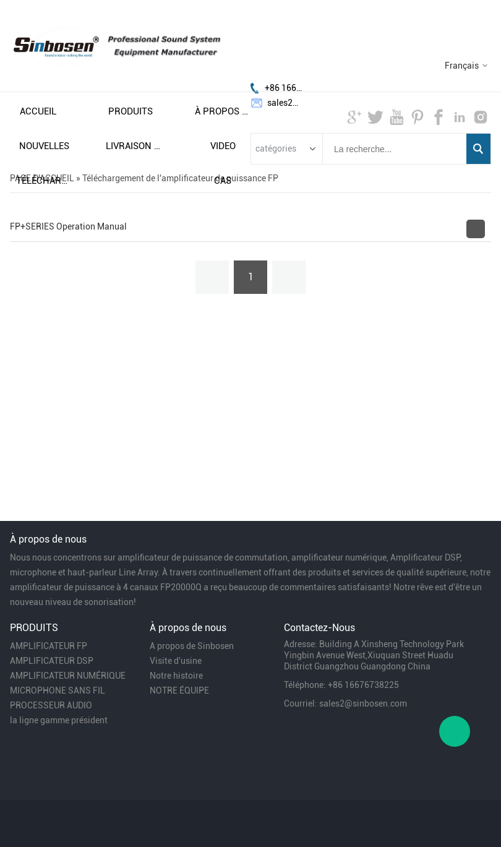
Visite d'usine (176, 661)
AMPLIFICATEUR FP (48, 646)
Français (462, 66)
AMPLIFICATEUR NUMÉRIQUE (68, 676)
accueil (38, 111)
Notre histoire (176, 676)
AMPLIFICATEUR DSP (51, 661)
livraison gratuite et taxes (133, 146)
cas (222, 180)
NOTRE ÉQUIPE (179, 690)
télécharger (44, 180)
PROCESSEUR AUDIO (51, 705)
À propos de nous (222, 111)
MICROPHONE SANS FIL (57, 690)
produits (130, 111)
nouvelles (44, 146)
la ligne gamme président (59, 720)
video (223, 146)
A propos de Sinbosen (192, 646)
